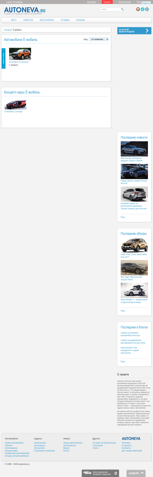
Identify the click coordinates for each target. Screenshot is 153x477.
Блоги (66, 450)
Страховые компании (44, 450)
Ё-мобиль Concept (13, 111)
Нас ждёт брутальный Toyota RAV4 (131, 278)
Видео (66, 448)
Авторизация (124, 2)
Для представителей (132, 450)
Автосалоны (40, 443)
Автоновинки (11, 448)
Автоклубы (39, 448)
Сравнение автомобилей (17, 453)
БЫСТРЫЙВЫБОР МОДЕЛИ (126, 31)
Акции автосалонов (72, 443)
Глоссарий (98, 445)
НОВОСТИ (28, 20)
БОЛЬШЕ (80, 20)
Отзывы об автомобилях (17, 456)
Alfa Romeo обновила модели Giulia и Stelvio (132, 159)
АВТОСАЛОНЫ (47, 20)
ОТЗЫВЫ (65, 20)
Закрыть (146, 3)
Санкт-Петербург (14, 2)
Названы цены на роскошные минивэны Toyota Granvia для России (133, 206)
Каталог (8, 29)
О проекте (127, 445)
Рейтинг (9, 445)
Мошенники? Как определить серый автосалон (130, 350)
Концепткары (11, 450)
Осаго (95, 448)
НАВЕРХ (134, 473)
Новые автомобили (14, 443)
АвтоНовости (69, 445)
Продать (107, 2)
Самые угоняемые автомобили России (130, 334)
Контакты (126, 448)
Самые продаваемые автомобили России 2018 (133, 341)
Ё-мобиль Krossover (19, 62)
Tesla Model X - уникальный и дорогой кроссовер (134, 300)
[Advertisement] (134, 81)
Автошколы (39, 445)
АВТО (13, 20)
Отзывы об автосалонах (104, 443)
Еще (123, 217)
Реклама (126, 443)
